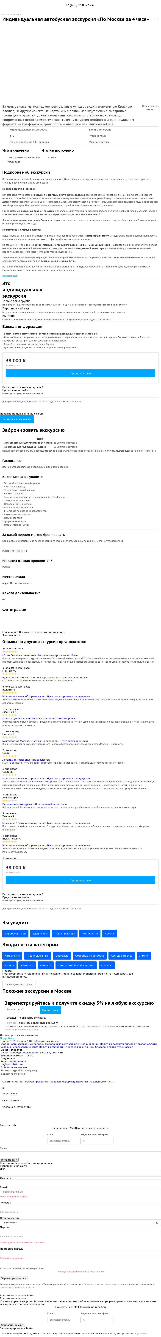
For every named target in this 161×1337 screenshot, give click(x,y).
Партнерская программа (33, 1081)
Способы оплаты (105, 1046)
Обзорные (62, 955)
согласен (12, 1022)
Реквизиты (96, 1081)
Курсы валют (125, 1046)
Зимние (144, 955)
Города (9, 1041)
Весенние (27, 965)
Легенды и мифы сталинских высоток (26, 759)
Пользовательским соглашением (97, 1026)
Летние (9, 965)
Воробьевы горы (15, 933)
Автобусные (12, 955)
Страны (25, 1041)
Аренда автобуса (121, 955)
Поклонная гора (65, 933)
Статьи (5, 1043)
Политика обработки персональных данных (66, 1046)
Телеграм (7, 1061)
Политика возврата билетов (117, 1043)
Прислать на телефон (92, 1306)
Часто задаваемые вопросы (27, 1043)
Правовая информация (63, 1081)
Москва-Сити (90, 933)
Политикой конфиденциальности (22, 1029)
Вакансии (83, 1081)
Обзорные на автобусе (89, 955)
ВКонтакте (19, 1061)
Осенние (45, 965)
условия (142, 1333)
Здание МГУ (40, 933)
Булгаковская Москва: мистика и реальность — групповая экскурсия (45, 677)
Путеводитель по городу (19, 984)
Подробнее (7, 1038)
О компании (10, 1081)
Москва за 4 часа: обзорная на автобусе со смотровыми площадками (46, 696)
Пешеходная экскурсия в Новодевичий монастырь (34, 804)
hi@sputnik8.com (12, 1064)
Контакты (108, 1081)
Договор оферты (146, 1043)
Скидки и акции (89, 1043)
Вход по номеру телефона (91, 1128)
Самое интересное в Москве (76, 965)
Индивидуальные (38, 955)
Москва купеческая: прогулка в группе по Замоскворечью (39, 718)
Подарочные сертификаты (62, 1043)
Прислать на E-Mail (67, 1306)
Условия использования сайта (19, 1046)
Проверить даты (80, 373)
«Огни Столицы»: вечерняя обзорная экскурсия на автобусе (40, 655)
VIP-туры (106, 965)
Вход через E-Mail (64, 1128)
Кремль (109, 933)
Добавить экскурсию (45, 1041)
